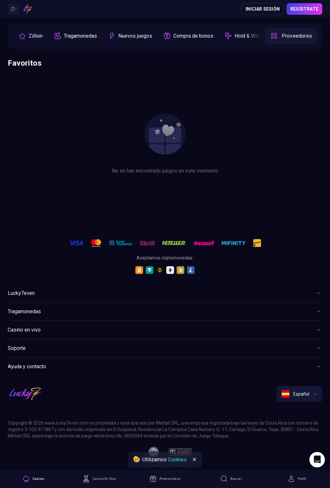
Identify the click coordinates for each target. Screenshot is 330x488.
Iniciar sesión (263, 9)
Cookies (177, 459)
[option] (30, 36)
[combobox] (299, 394)
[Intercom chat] (317, 459)
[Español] (299, 394)
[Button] (13, 9)
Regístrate (304, 9)
